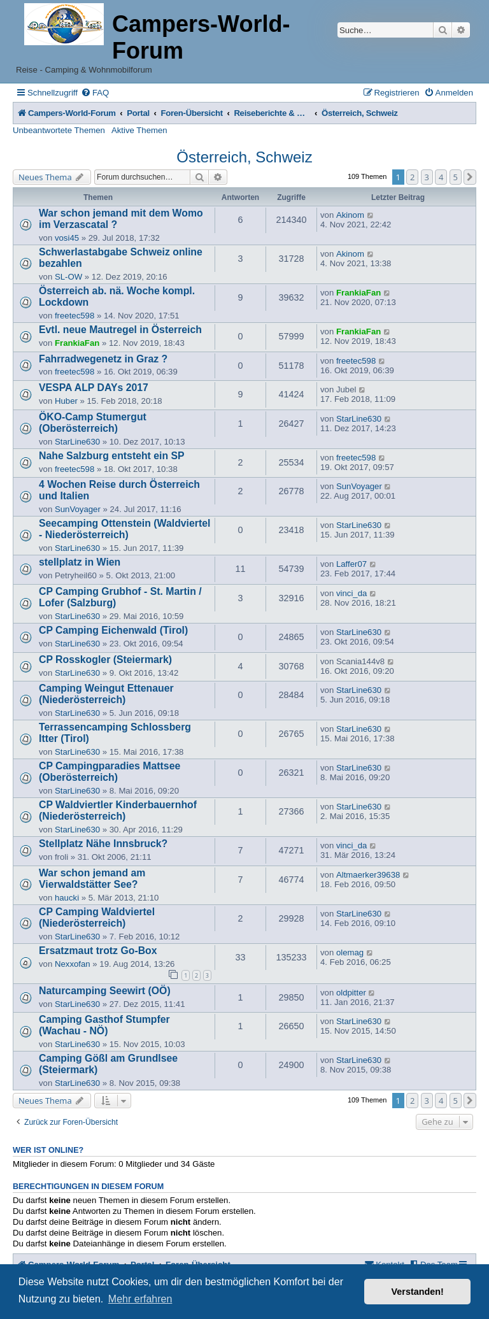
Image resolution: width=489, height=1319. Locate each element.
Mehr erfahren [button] (140, 1299)
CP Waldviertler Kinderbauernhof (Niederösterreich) (118, 810)
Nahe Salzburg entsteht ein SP (112, 455)
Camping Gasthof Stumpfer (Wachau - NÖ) (104, 1025)
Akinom (350, 215)
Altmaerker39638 (368, 875)
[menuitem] (95, 92)
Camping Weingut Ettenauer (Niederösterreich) (106, 694)
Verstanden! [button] (418, 1292)
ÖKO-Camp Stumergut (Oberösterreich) (92, 422)
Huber (66, 401)
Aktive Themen (139, 130)
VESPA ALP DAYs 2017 (93, 387)
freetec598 (74, 315)
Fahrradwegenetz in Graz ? (103, 358)
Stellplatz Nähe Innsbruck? (103, 843)
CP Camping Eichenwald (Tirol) (113, 630)
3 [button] (427, 177)
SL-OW (68, 277)
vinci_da (351, 593)
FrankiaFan (358, 292)
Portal (138, 113)
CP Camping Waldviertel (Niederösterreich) (97, 917)
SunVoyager (78, 509)
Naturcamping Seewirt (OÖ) (105, 990)
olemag (350, 952)
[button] (470, 177)
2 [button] (412, 177)
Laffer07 (351, 564)
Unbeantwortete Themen (59, 130)
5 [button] (455, 177)
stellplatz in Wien (79, 562)
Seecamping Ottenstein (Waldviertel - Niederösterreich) (124, 529)
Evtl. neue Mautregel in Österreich (120, 329)
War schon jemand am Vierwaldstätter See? (92, 878)
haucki (67, 897)
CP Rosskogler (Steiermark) (105, 659)
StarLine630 (77, 441)
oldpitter (351, 992)
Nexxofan (72, 964)
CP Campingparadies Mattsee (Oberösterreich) (109, 771)
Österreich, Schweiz (244, 157)
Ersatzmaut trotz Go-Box (98, 950)
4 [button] (441, 177)
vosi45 (67, 238)
